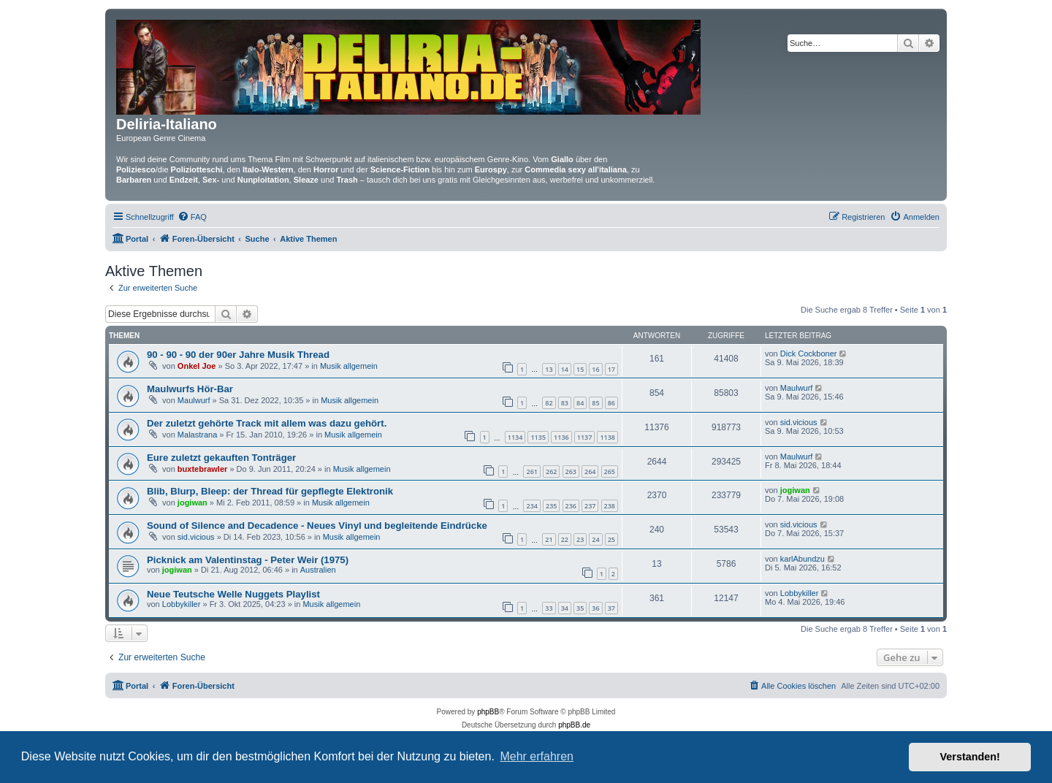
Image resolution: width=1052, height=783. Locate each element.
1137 (584, 437)
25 (611, 539)
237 (589, 506)
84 (580, 403)
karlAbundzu (802, 558)
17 (611, 369)
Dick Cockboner (808, 353)
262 (551, 471)
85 (595, 403)
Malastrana (197, 434)
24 (595, 539)
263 (570, 471)
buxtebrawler (202, 469)
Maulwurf (194, 400)
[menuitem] (192, 217)
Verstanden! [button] (970, 757)
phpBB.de (574, 725)
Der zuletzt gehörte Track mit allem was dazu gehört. (266, 423)
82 (548, 403)
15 (580, 369)
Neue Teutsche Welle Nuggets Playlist (233, 594)
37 (611, 608)
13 (548, 369)
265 (609, 471)
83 (564, 403)
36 (595, 608)
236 (570, 506)
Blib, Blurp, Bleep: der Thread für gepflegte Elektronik (270, 491)
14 (564, 369)
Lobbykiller (181, 604)
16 (595, 369)
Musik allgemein (349, 366)
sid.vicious (798, 422)
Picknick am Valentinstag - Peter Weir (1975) (247, 559)
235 (551, 506)
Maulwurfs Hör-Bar (190, 388)
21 (548, 539)
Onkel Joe (197, 366)
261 (531, 471)
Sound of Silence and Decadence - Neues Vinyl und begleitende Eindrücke (317, 525)
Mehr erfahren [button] (536, 756)
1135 (538, 437)
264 (589, 471)
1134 (515, 437)
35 (580, 608)
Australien (318, 569)
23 (580, 539)
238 (609, 506)
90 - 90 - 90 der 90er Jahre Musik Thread (238, 354)
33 (548, 608)
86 (611, 403)
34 (564, 608)
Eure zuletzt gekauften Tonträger (221, 457)
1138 (607, 437)
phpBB (488, 712)
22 (564, 539)
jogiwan (192, 502)
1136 (561, 437)
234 (531, 506)
